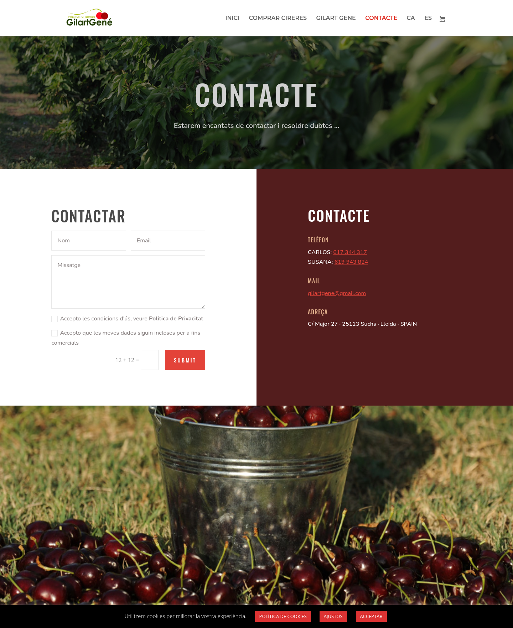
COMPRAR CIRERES (278, 18)
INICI (232, 18)
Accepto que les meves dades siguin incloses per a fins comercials (125, 337)
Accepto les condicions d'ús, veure (127, 319)
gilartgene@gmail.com (337, 293)
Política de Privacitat (176, 319)
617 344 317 (350, 252)
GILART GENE (336, 18)
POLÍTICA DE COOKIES (283, 616)
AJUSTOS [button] (333, 616)
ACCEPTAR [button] (371, 616)
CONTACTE (381, 18)
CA (411, 18)
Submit (185, 360)
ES (428, 18)
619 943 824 (351, 262)
